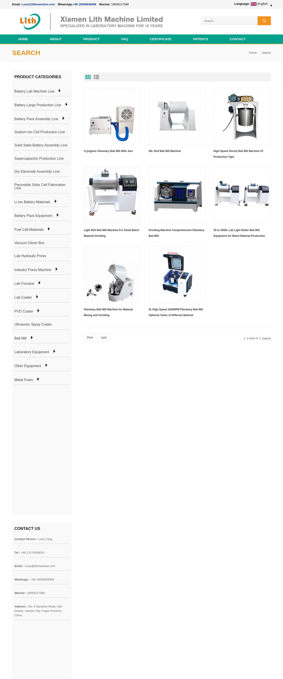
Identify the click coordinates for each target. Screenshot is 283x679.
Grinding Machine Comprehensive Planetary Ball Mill (176, 233)
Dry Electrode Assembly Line (37, 171)
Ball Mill (20, 338)
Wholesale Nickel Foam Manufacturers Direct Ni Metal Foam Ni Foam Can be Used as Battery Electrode (167, 629)
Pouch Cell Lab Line (78, 558)
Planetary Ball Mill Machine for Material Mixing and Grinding (108, 312)
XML (15, 582)
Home (23, 39)
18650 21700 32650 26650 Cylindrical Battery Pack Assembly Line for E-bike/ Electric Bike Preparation (167, 547)
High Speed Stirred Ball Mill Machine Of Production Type (238, 154)
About (55, 39)
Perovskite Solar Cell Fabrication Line (40, 186)
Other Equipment (27, 366)
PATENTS (200, 39)
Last (104, 337)
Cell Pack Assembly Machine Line (161, 669)
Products (18, 550)
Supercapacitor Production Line (39, 158)
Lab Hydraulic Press (30, 256)
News (16, 558)
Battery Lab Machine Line (34, 91)
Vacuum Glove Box (29, 243)
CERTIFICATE (160, 39)
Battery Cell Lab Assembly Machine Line (246, 669)
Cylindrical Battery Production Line (87, 574)
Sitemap (17, 574)
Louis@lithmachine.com (40, 438)
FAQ (124, 39)
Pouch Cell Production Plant (83, 550)
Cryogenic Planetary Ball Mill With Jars (108, 151)
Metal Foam (23, 380)
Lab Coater (23, 297)
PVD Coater (23, 311)
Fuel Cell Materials (29, 229)
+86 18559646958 (84, 4)
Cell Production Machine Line (201, 669)
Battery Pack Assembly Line (36, 119)
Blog (15, 566)
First (90, 337)
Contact (238, 39)
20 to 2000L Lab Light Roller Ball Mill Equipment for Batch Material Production (239, 233)
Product (91, 39)
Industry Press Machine (32, 270)
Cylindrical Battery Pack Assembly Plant (91, 542)
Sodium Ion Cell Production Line (39, 132)
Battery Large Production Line (37, 105)
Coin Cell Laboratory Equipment (86, 566)
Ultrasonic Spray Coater (33, 324)
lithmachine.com (110, 669)
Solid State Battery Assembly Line (40, 145)
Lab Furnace (24, 283)
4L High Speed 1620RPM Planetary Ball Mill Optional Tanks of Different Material (176, 312)
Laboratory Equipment (31, 352)
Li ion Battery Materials (32, 202)
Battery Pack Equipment (33, 216)
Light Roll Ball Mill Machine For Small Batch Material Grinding (111, 233)
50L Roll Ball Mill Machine (165, 151)
